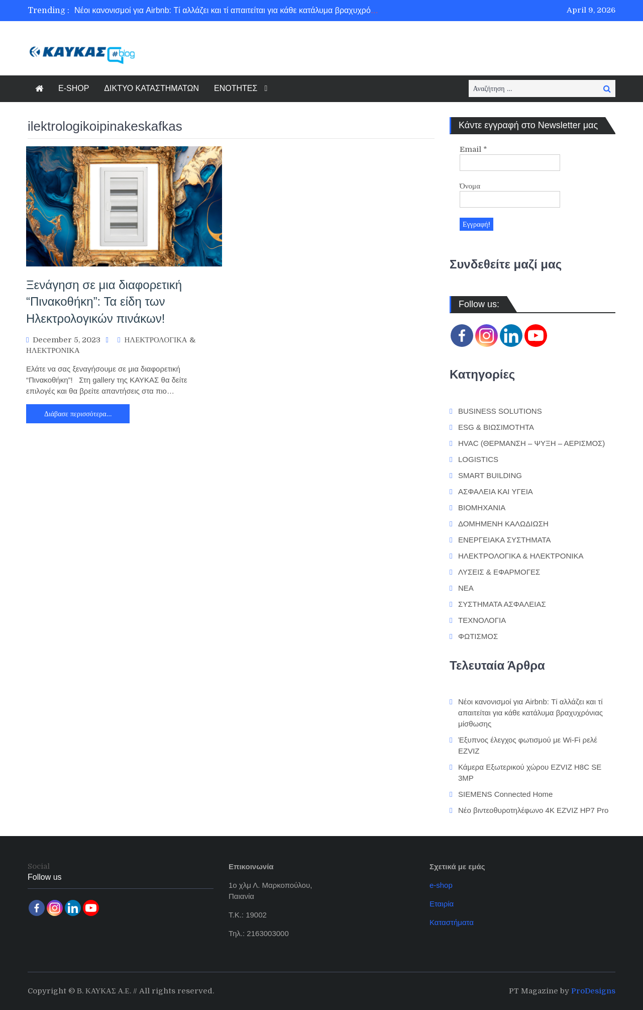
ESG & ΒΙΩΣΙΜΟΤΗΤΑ (496, 427)
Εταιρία (442, 903)
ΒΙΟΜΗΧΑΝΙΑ (481, 507)
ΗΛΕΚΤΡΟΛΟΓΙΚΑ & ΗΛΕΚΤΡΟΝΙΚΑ (520, 556)
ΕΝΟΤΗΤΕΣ (235, 88)
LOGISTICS (478, 459)
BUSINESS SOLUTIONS (500, 411)
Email (473, 149)
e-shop (441, 885)
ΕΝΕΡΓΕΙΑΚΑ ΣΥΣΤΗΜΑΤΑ (504, 539)
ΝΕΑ (466, 588)
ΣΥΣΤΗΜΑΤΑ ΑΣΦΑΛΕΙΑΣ (502, 604)
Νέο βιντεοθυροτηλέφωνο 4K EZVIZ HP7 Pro (533, 810)
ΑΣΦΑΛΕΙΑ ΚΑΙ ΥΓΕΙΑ (495, 491)
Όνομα (470, 186)
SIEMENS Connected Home (505, 794)
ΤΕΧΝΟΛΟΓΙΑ (482, 620)
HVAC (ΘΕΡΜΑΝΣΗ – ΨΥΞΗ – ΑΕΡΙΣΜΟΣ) (531, 443)
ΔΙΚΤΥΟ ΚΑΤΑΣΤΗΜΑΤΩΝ (151, 88)
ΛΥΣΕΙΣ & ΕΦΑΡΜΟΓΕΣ (499, 572)
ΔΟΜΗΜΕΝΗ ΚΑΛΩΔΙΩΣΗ (503, 523)
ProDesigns (593, 990)
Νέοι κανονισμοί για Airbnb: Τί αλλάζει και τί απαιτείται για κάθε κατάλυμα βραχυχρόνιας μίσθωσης (248, 10)
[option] (227, 10)
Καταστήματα (452, 922)
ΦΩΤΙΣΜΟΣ (478, 636)
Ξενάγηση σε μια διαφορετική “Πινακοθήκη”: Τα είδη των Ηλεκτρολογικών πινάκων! (104, 301)
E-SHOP (73, 88)
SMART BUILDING (490, 475)
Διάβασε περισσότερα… (78, 414)
